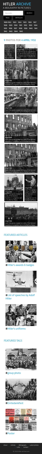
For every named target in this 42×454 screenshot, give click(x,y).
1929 (10, 25)
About (5, 445)
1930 (15, 25)
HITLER (17, 4)
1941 (35, 28)
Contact (25, 447)
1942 (5, 31)
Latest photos (34, 445)
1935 (5, 28)
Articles (13, 445)
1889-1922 (7, 22)
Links (18, 447)
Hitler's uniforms (15, 328)
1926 (29, 22)
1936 (10, 28)
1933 (30, 25)
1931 (20, 25)
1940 (30, 28)
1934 (35, 25)
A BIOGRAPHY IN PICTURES (17, 7)
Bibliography (22, 445)
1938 (20, 28)
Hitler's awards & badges (19, 265)
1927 (34, 22)
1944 (16, 31)
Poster (9, 433)
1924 (19, 22)
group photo (13, 373)
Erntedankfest (14, 403)
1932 (25, 25)
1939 (25, 28)
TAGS (7, 18)
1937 (15, 28)
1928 (5, 25)
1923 (14, 22)
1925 (24, 22)
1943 (10, 31)
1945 (21, 31)
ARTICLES (19, 18)
